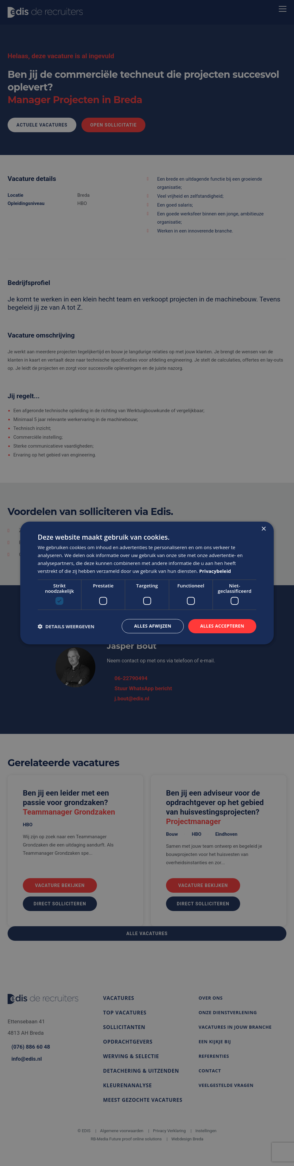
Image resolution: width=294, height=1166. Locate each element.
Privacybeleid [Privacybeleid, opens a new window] (215, 571)
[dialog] (147, 583)
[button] (66, 626)
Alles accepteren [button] (222, 626)
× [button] (263, 529)
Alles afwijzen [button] (152, 626)
